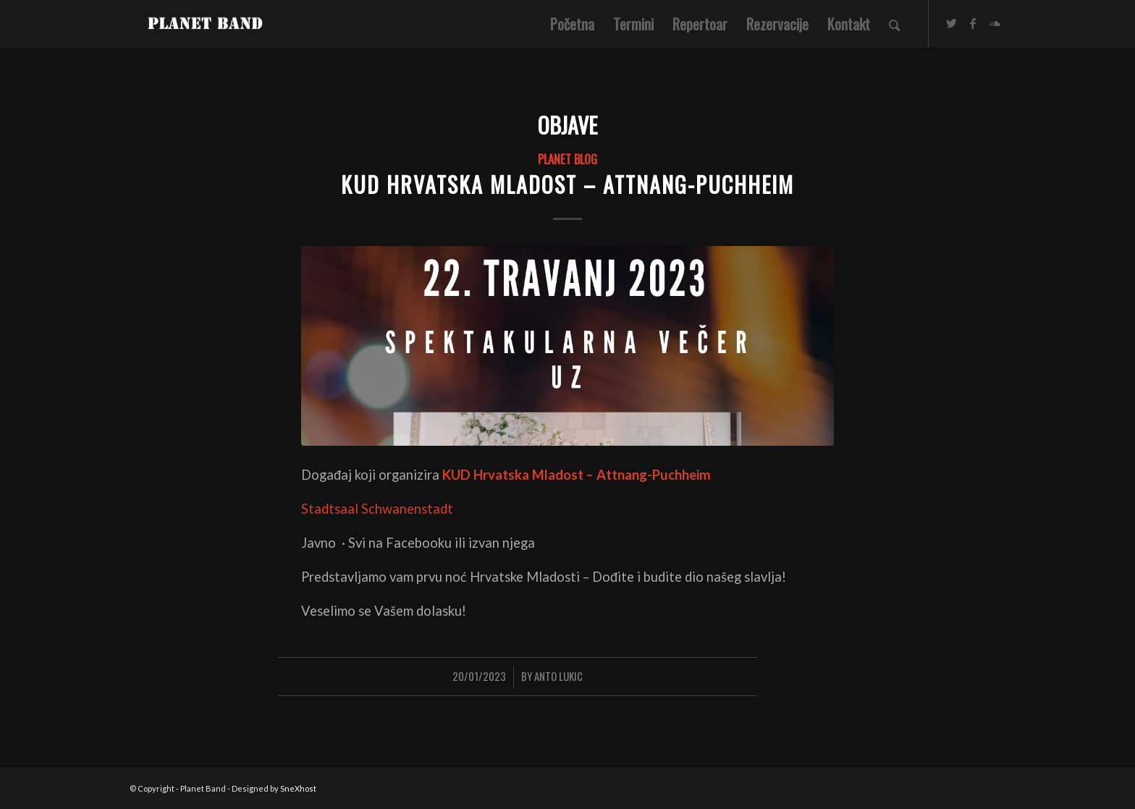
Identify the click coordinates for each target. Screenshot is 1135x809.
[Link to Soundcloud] (994, 23)
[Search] (894, 24)
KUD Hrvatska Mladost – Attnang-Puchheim (567, 184)
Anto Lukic (558, 676)
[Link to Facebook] (973, 23)
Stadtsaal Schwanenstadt (377, 509)
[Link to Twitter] (951, 23)
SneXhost (298, 788)
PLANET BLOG (567, 159)
